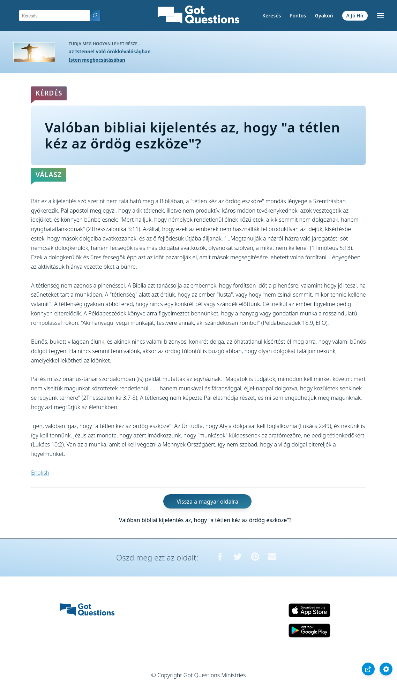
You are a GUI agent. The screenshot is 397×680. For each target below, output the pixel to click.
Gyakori (324, 15)
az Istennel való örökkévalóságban (110, 51)
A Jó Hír (355, 15)
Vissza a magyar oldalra (207, 501)
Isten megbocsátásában (97, 59)
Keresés (271, 15)
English (40, 472)
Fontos (298, 15)
